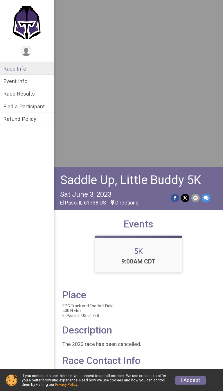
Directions (128, 40)
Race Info (16, 69)
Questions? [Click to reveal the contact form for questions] (87, 230)
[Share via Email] (195, 35)
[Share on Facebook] (175, 35)
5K (139, 88)
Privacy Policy (66, 384)
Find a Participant (25, 106)
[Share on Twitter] (185, 35)
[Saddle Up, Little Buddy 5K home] (27, 22)
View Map (139, 285)
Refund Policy (21, 119)
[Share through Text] (206, 35)
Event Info (17, 81)
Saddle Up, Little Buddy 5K (132, 17)
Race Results (20, 94)
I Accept (190, 380)
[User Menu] (27, 51)
